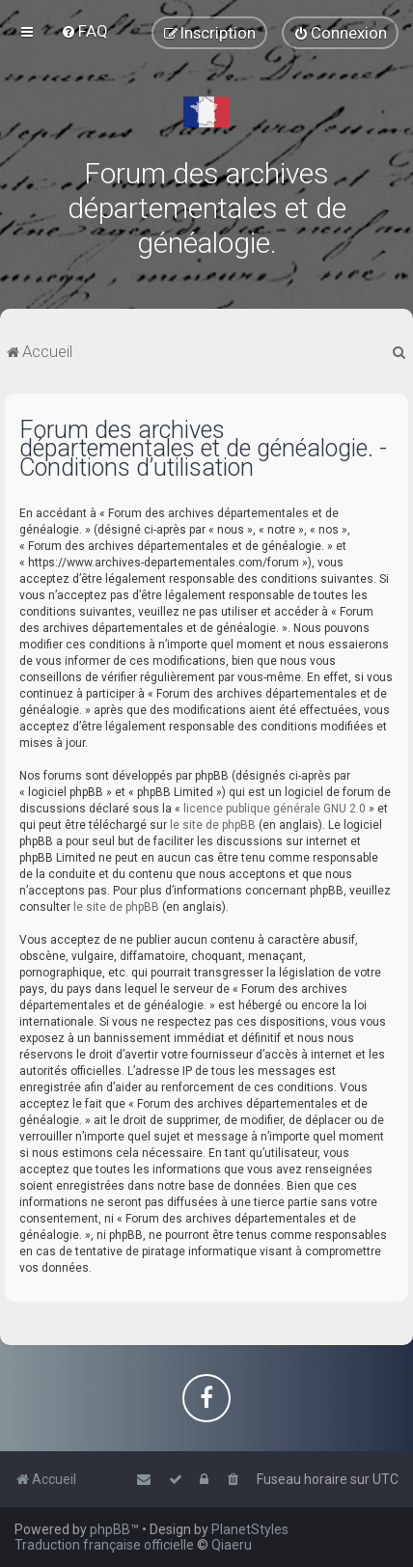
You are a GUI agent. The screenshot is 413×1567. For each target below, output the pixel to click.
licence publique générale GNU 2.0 (274, 808)
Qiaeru (231, 1545)
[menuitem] (84, 30)
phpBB (110, 1529)
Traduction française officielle (104, 1545)
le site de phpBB (213, 825)
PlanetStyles (250, 1529)
